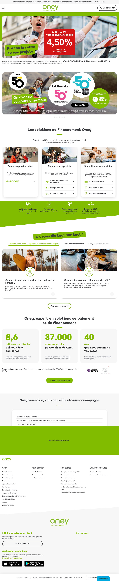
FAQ (61, 577)
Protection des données (9, 490)
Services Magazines (96, 472)
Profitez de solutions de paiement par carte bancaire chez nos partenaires (20, 174)
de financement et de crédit (28, 211)
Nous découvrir (7, 472)
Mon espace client (37, 475)
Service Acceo (6, 487)
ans (86, 344)
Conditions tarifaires (8, 499)
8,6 (12, 337)
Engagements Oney (8, 505)
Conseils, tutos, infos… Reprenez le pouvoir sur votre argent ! (33, 244)
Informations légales (45, 577)
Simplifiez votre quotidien (98, 166)
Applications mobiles (8, 484)
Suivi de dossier (36, 472)
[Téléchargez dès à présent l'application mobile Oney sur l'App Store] (12, 564)
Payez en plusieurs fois (20, 166)
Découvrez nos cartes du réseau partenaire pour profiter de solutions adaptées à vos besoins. (98, 174)
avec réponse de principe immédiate (91, 211)
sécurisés (49, 210)
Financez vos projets (59, 166)
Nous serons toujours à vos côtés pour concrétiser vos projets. (59, 174)
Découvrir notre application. (12, 558)
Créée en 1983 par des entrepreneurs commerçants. (97, 358)
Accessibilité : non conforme (73, 577)
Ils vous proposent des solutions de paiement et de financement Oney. (57, 358)
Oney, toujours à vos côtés (99, 244)
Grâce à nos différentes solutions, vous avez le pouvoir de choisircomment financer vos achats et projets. (59, 141)
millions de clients (18, 344)
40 (89, 337)
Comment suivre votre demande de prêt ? (87, 280)
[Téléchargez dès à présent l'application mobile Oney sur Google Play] (34, 564)
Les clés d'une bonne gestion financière (73, 492)
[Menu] (3, 8)
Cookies (4, 502)
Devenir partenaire (8, 478)
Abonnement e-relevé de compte (100, 475)
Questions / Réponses (9, 493)
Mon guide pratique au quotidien (71, 472)
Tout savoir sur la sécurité (68, 484)
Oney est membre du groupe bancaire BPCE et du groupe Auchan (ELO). (40, 370)
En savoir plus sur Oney (59, 380)
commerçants (54, 344)
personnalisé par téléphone (70, 211)
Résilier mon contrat (37, 478)
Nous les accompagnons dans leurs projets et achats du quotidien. (18, 358)
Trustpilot (115, 69)
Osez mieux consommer (74, 244)
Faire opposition (22, 544)
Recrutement (6, 481)
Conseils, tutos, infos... (68, 475)
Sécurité (35, 577)
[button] (103, 578)
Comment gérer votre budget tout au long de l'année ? (30, 281)
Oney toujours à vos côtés (69, 481)
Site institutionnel (7, 475)
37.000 (58, 337)
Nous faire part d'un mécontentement (13, 496)
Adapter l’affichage (95, 577)
